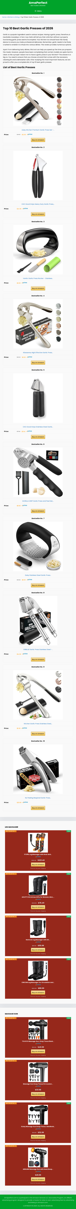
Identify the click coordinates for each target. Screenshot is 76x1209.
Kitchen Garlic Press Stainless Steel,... (38, 724)
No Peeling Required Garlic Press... (38, 798)
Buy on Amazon (38, 140)
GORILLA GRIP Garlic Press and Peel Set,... (38, 501)
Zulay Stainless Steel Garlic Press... (38, 575)
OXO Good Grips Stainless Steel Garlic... (38, 427)
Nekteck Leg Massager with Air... (38, 940)
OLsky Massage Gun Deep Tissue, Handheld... (38, 1126)
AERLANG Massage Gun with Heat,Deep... (38, 1169)
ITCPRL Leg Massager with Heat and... (38, 854)
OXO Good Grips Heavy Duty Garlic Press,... (38, 204)
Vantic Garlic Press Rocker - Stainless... (38, 278)
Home (4, 17)
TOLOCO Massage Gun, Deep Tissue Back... (38, 1041)
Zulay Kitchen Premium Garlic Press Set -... (38, 130)
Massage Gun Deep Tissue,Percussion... (38, 1084)
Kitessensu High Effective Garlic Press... (38, 352)
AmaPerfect (38, 3)
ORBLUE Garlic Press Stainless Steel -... (38, 649)
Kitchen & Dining (13, 17)
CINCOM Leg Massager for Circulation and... (38, 982)
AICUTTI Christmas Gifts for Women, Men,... (38, 897)
